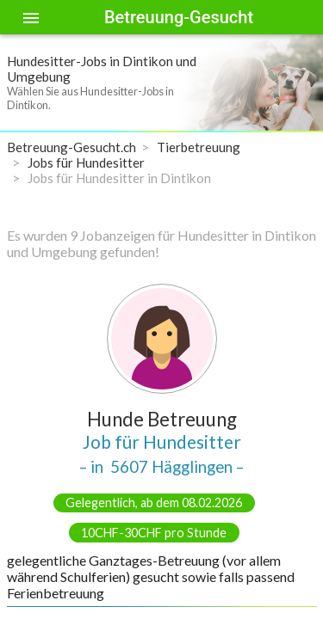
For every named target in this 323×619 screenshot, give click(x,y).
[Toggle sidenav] (31, 17)
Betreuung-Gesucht (178, 17)
